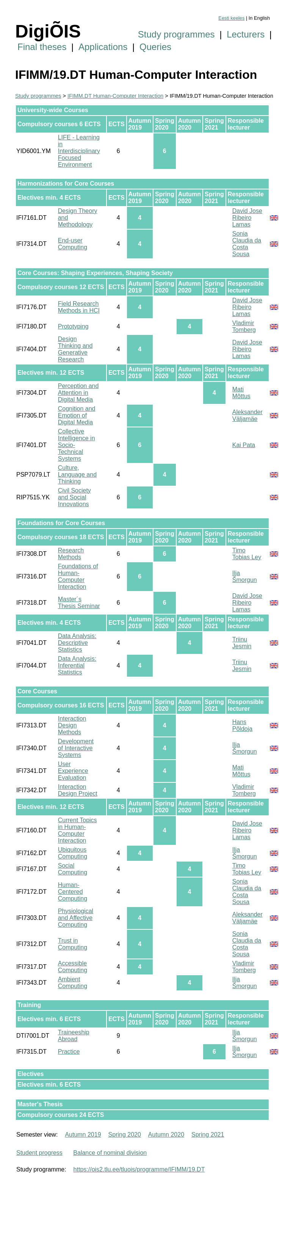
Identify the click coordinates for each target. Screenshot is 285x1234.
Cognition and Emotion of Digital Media (77, 415)
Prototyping (73, 326)
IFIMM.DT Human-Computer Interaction (115, 96)
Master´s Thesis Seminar (79, 602)
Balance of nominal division (110, 1153)
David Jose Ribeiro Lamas (247, 218)
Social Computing (72, 869)
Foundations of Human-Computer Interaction (78, 576)
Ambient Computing (72, 982)
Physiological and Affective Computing (75, 918)
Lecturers (246, 34)
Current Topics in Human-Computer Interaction (77, 830)
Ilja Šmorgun (244, 576)
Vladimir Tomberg (244, 326)
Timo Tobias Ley (247, 553)
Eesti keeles (231, 18)
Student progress (39, 1153)
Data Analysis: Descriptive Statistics (77, 643)
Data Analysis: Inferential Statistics (77, 665)
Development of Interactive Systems (76, 748)
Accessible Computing (72, 966)
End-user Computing (72, 243)
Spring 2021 (207, 1134)
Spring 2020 (124, 1134)
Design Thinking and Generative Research (75, 349)
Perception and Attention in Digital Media (78, 393)
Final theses (41, 47)
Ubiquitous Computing (72, 853)
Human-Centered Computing (72, 892)
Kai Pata (243, 445)
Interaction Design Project (77, 790)
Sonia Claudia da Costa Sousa (247, 243)
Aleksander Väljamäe (247, 415)
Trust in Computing (72, 944)
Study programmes (176, 34)
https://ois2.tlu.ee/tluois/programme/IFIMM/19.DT (139, 1169)
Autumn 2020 (166, 1134)
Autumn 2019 (83, 1134)
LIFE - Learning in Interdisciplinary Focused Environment (79, 151)
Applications (102, 47)
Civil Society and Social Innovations (74, 497)
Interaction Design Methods (72, 725)
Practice (69, 1051)
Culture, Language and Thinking (77, 475)
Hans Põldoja (242, 725)
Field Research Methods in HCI (79, 307)
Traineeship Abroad (73, 1035)
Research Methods (71, 553)
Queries (155, 47)
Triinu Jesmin (242, 642)
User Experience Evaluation (73, 771)
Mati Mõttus (241, 392)
